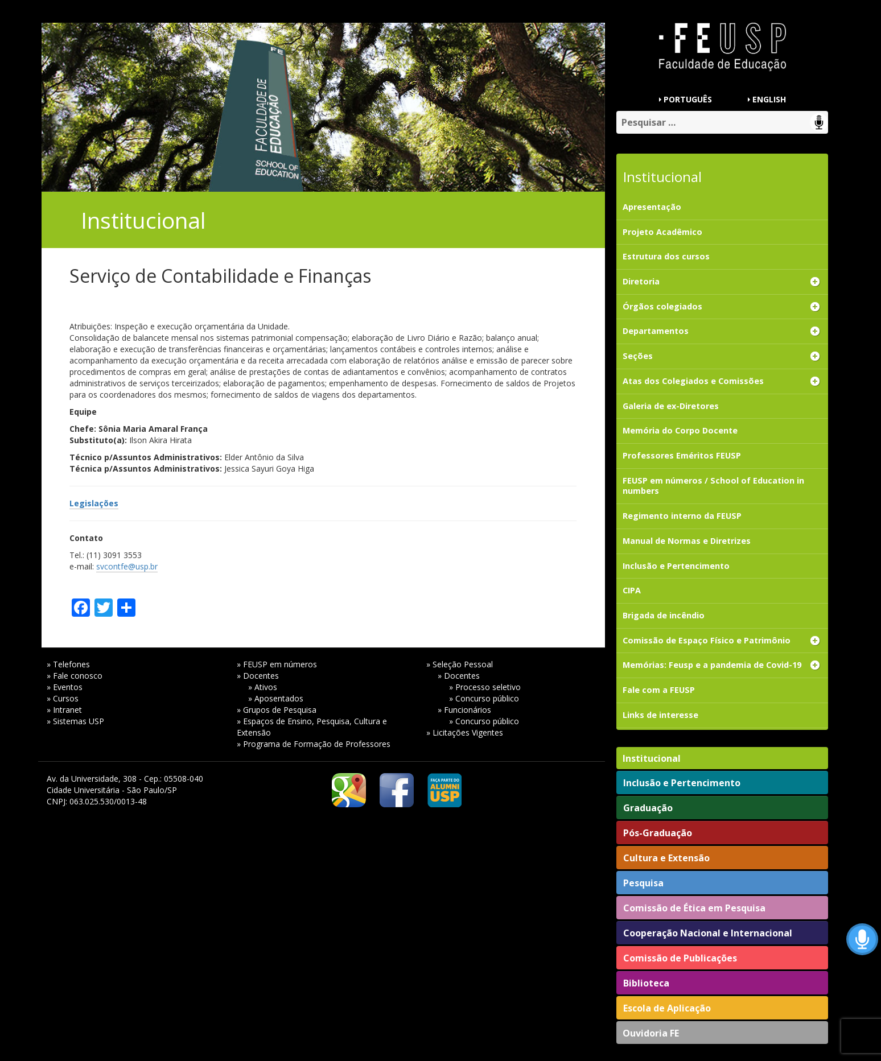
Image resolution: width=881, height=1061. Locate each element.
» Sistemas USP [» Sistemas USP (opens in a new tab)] (75, 721)
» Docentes (258, 675)
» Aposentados (275, 698)
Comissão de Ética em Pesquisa (694, 908)
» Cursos (63, 698)
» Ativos (262, 687)
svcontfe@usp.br (127, 566)
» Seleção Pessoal (459, 664)
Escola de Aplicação (667, 1008)
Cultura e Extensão (666, 858)
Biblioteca (646, 983)
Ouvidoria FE (651, 1033)
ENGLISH (769, 99)
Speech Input (819, 122)
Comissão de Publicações (680, 958)
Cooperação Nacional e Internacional (707, 933)
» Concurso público (484, 698)
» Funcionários (464, 709)
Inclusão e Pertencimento (681, 783)
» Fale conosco (74, 675)
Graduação (648, 808)
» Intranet (64, 709)
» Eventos (65, 687)
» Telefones (68, 664)
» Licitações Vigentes (464, 732)
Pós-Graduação (657, 833)
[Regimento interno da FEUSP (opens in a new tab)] (722, 516)
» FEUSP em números (277, 664)
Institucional (652, 758)
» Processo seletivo (485, 687)
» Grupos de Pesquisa (276, 709)
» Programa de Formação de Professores (313, 743)
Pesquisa (643, 883)
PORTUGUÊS (688, 99)
